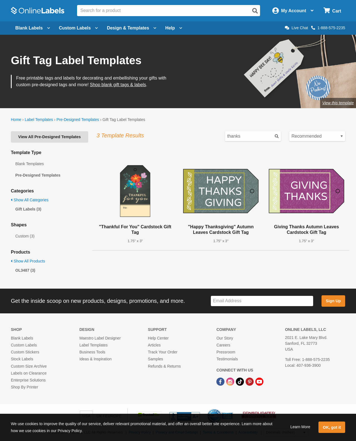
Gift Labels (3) (28, 209)
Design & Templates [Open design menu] (131, 28)
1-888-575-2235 (328, 28)
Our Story (224, 338)
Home (16, 119)
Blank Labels (22, 338)
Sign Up (333, 301)
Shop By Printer (24, 387)
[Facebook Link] (221, 381)
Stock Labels (22, 359)
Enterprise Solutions (28, 380)
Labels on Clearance (28, 373)
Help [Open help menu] (173, 28)
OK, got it (332, 427)
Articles (154, 345)
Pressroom (225, 352)
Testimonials (227, 359)
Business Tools (92, 352)
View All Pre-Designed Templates (49, 137)
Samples (155, 359)
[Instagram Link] (230, 381)
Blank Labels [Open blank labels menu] (32, 28)
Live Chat (296, 28)
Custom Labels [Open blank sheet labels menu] (78, 28)
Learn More (300, 427)
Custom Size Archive (29, 366)
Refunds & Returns (164, 366)
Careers (223, 345)
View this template (338, 103)
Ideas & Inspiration (95, 359)
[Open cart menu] (332, 10)
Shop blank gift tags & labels (118, 84)
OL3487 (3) (25, 270)
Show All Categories (29, 200)
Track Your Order (162, 352)
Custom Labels (24, 345)
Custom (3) (24, 236)
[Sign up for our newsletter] (262, 301)
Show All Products (28, 261)
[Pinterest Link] (250, 381)
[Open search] (255, 11)
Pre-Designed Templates (77, 119)
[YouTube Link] (259, 381)
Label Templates (39, 119)
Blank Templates (29, 164)
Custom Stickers (25, 352)
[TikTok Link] (240, 381)
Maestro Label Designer (100, 338)
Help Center (158, 338)
